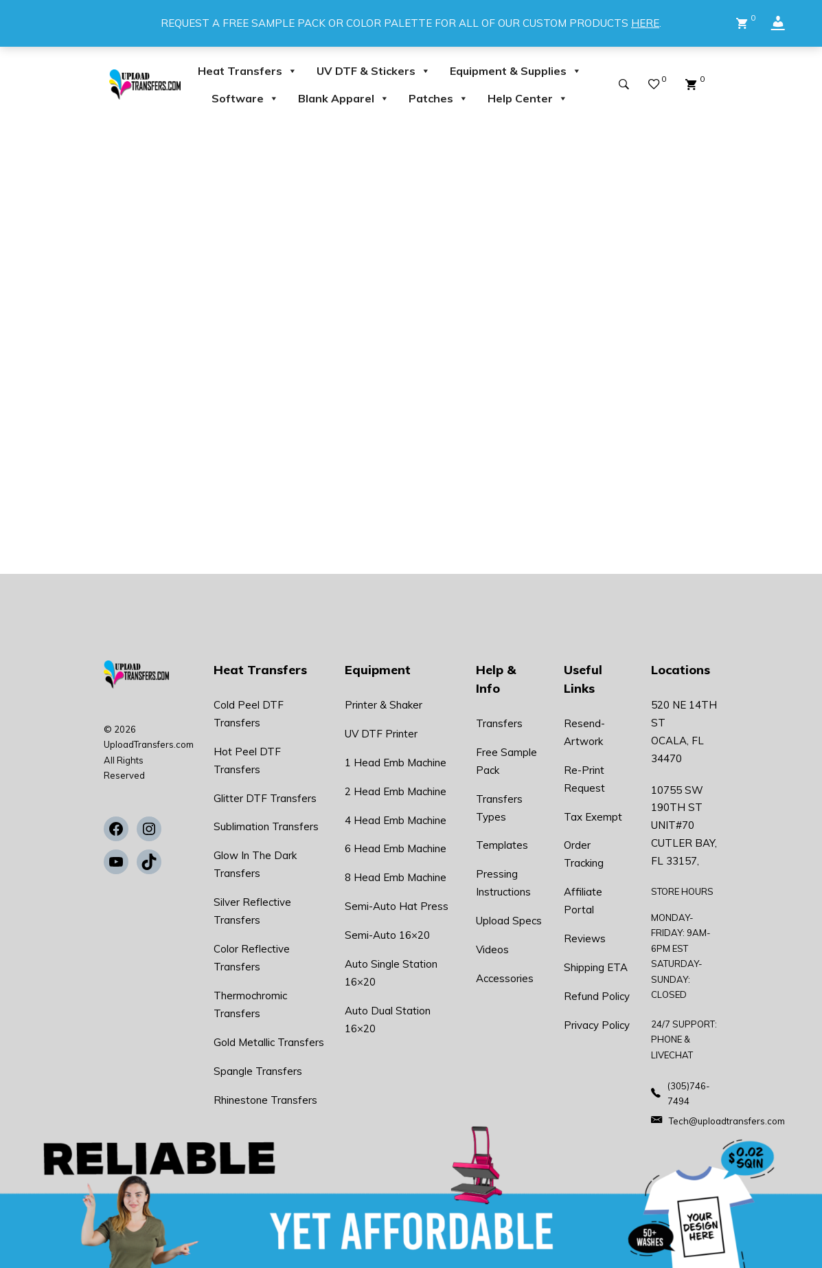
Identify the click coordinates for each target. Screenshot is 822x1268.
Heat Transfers (247, 71)
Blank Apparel (343, 98)
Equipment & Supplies (516, 71)
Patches (438, 98)
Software (245, 98)
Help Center (528, 98)
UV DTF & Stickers (374, 71)
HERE (645, 23)
